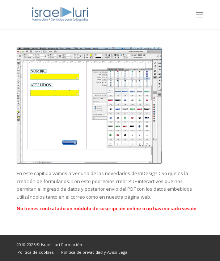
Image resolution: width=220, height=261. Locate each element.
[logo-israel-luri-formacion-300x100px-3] (91, 14)
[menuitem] (199, 14)
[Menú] (199, 14)
